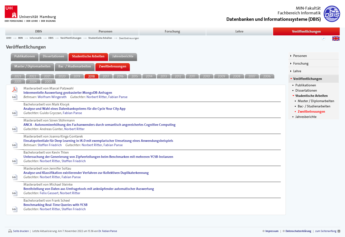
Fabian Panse (117, 97)
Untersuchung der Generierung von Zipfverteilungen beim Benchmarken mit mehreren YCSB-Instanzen (98, 156)
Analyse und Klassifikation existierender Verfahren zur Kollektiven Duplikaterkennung (86, 173)
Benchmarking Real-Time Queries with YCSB (55, 205)
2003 (48, 81)
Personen (105, 31)
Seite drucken (21, 231)
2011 (192, 76)
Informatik (35, 38)
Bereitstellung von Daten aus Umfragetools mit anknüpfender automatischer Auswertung (88, 189)
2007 (251, 76)
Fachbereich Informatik (299, 13)
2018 (91, 76)
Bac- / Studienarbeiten (314, 106)
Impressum (272, 231)
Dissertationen (306, 90)
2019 (77, 76)
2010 (206, 76)
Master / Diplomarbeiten (316, 101)
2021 (47, 76)
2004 (33, 81)
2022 (32, 76)
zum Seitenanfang (325, 231)
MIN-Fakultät (308, 8)
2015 (135, 76)
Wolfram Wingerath (52, 97)
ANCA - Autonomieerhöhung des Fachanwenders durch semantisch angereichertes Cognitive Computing (99, 124)
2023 (17, 76)
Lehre (239, 31)
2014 (149, 76)
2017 (106, 76)
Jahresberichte (305, 117)
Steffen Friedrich (50, 145)
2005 (18, 81)
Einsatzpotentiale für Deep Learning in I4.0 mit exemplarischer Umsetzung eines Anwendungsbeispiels (98, 140)
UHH (8, 38)
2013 (164, 76)
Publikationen (305, 85)
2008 (237, 76)
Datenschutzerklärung (298, 231)
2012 (178, 76)
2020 (62, 76)
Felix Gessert (49, 193)
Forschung (172, 31)
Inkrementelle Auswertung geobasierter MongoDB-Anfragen (67, 92)
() (273, 19)
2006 (267, 76)
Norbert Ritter (96, 97)
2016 (120, 76)
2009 (221, 76)
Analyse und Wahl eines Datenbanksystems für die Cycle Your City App (74, 108)
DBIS (38, 31)
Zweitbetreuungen (129, 38)
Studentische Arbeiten (100, 38)
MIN (20, 38)
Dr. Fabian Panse (107, 231)
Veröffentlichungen (306, 31)
